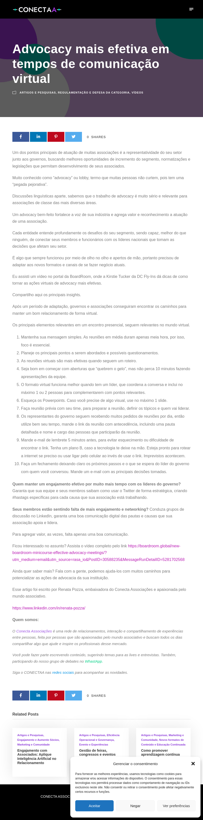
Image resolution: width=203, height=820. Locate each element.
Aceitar (94, 806)
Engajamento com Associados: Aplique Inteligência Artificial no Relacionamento (36, 756)
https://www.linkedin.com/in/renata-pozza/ (48, 608)
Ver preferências (176, 806)
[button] (193, 763)
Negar (135, 806)
